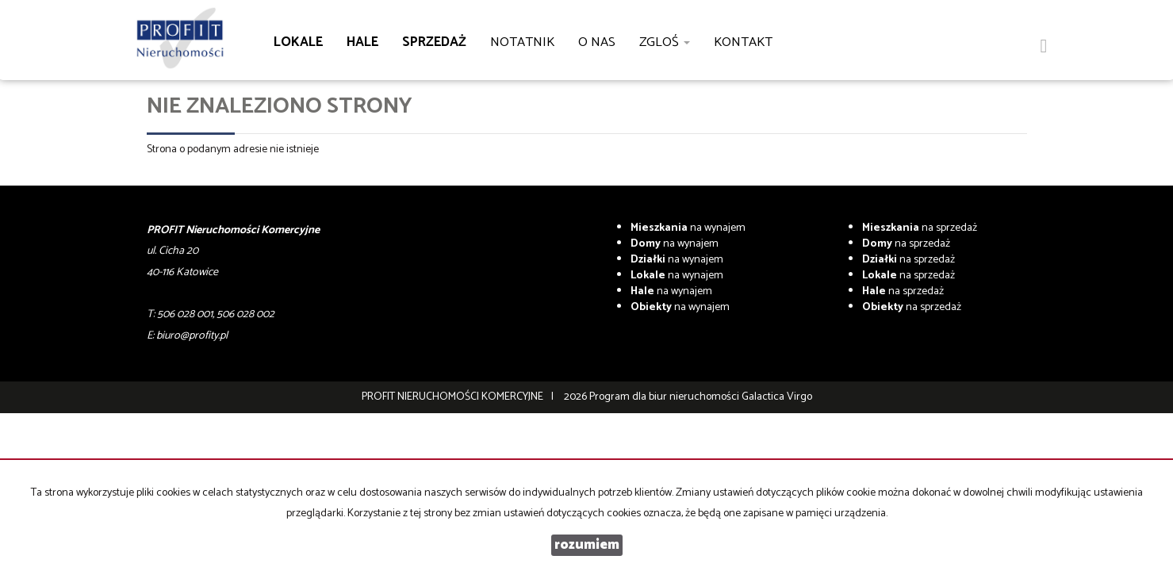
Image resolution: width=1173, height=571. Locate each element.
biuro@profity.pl (192, 336)
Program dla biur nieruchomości (665, 397)
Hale (362, 42)
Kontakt (743, 42)
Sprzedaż (434, 42)
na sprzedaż (919, 228)
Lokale (298, 42)
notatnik (522, 42)
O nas (596, 42)
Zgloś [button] (664, 42)
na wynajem (688, 228)
